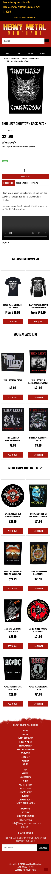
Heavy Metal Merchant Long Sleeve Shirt (38, 306)
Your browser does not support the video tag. (25, 228)
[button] (46, 869)
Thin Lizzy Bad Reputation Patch (12, 439)
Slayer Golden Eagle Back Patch (38, 573)
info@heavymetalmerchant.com (27, 823)
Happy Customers (25, 738)
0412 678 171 (27, 827)
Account (42, 53)
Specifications (22, 182)
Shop (19, 53)
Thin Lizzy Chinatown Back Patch (18, 61)
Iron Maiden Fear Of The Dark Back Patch (38, 515)
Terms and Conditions (25, 749)
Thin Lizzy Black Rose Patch (38, 439)
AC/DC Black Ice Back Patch (38, 688)
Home (6, 58)
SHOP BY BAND (25, 788)
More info (12, 142)
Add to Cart (25, 176)
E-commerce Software (22, 870)
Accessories (15, 58)
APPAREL (25, 773)
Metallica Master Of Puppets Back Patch (12, 573)
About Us (25, 734)
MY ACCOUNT (26, 808)
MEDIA (25, 780)
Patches (24, 58)
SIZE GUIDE (25, 812)
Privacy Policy (25, 745)
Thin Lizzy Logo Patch (13, 380)
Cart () (30, 53)
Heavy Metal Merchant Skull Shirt (12, 306)
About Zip (25, 756)
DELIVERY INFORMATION (26, 815)
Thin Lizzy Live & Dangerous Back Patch (38, 381)
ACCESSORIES (25, 777)
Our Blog (25, 760)
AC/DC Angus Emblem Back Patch (38, 630)
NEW (25, 769)
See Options (13, 321)
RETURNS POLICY (25, 819)
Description (8, 182)
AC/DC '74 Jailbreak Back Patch (12, 630)
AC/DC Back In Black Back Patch (13, 688)
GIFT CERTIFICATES (25, 799)
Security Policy (25, 741)
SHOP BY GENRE (25, 792)
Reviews (34, 182)
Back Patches (34, 58)
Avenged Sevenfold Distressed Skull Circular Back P (13, 516)
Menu (7, 53)
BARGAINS (25, 795)
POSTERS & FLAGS (25, 784)
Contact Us (25, 753)
